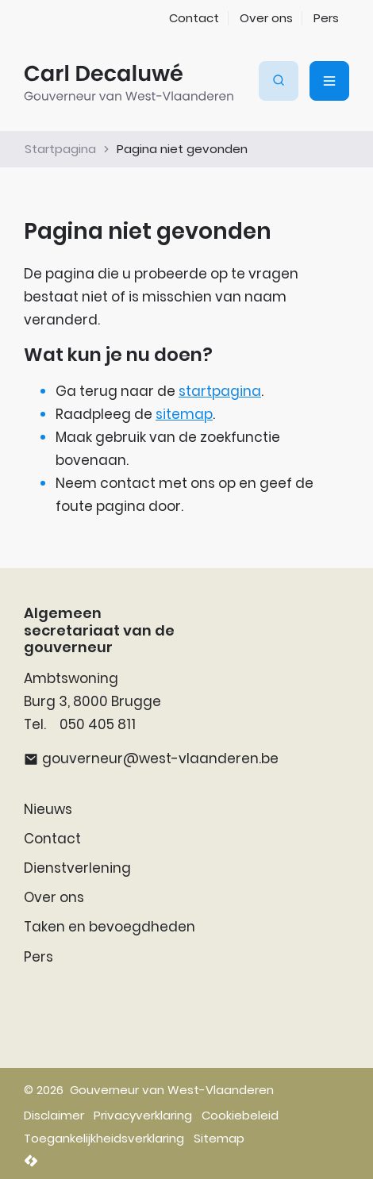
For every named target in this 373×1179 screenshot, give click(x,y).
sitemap (184, 414)
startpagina (220, 391)
